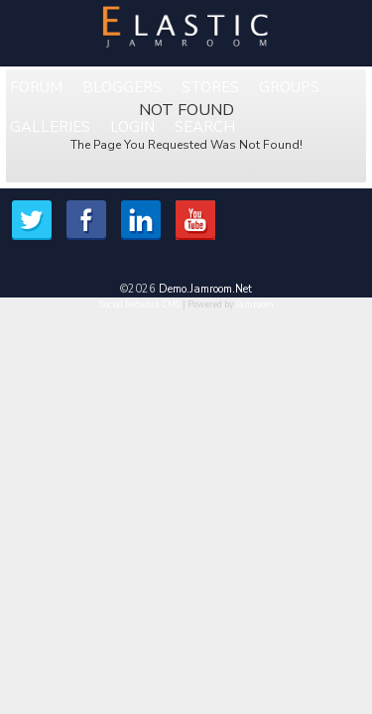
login (132, 127)
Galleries (50, 127)
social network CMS (140, 304)
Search (205, 127)
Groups (289, 87)
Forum (36, 87)
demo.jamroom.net (205, 289)
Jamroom (255, 304)
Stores (210, 87)
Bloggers (122, 87)
